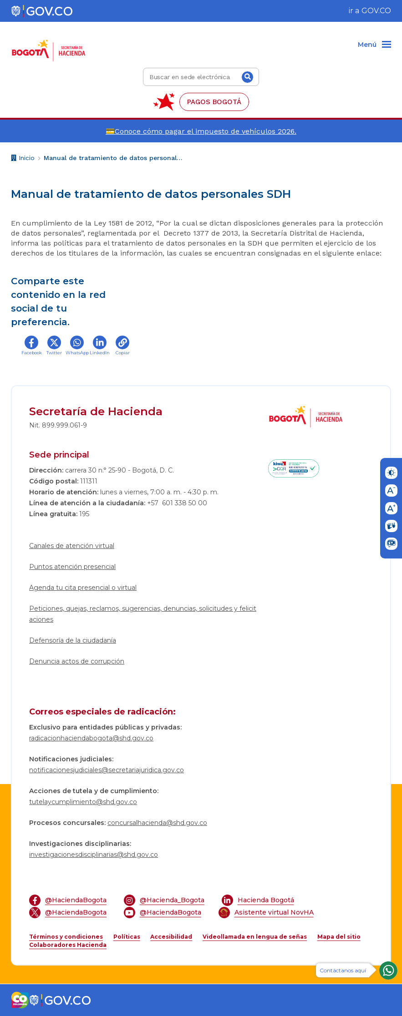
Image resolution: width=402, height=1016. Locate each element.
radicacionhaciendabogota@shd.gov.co (91, 738)
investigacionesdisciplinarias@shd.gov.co (93, 854)
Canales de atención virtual (71, 546)
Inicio (23, 159)
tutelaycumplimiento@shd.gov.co (83, 802)
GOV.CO (376, 10)
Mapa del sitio (339, 936)
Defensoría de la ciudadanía (72, 640)
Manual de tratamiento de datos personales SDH (114, 157)
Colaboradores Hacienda (68, 944)
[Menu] (374, 45)
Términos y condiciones (66, 936)
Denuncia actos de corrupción (76, 661)
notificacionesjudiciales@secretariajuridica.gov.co (106, 770)
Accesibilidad (171, 936)
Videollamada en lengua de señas (255, 936)
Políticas (126, 936)
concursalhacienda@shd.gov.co (157, 823)
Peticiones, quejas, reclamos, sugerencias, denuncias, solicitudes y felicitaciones (142, 614)
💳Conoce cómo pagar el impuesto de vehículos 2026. (201, 131)
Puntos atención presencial (72, 567)
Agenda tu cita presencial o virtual (83, 587)
